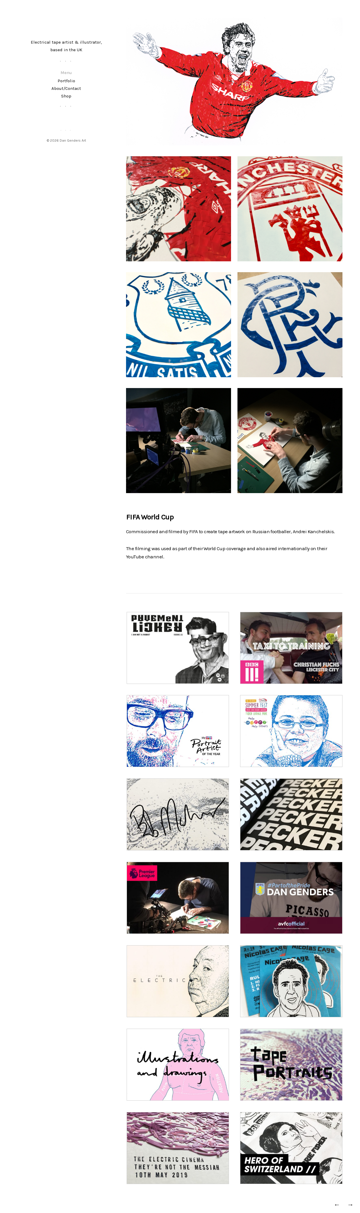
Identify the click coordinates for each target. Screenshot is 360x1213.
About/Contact (66, 88)
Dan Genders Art (73, 140)
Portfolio (66, 80)
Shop (66, 96)
